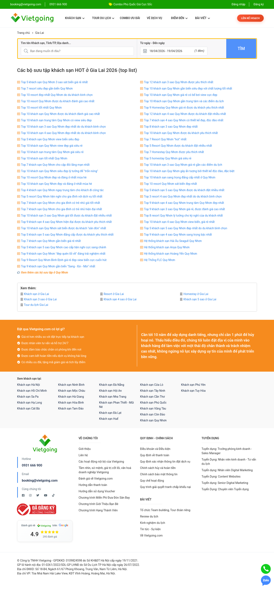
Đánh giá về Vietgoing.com (96, 478)
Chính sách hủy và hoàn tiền (158, 468)
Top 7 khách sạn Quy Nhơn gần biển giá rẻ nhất (51, 241)
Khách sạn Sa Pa (28, 396)
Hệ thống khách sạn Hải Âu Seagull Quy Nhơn (173, 241)
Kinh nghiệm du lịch (152, 522)
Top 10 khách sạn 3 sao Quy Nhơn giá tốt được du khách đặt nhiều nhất (66, 215)
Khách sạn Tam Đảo (71, 408)
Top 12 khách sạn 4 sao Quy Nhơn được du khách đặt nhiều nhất (185, 114)
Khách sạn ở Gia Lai (34, 294)
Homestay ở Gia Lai (194, 294)
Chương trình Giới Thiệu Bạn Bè (98, 504)
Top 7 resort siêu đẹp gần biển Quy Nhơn (47, 88)
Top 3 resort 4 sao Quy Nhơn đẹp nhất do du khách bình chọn (183, 196)
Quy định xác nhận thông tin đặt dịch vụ (165, 461)
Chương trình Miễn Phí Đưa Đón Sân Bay (104, 497)
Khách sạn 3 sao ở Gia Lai (38, 299)
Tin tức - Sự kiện (150, 529)
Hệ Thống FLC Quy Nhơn (159, 260)
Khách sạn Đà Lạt (110, 412)
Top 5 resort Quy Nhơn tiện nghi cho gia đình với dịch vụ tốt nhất (61, 196)
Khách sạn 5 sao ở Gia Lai (198, 299)
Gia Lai (39, 32)
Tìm (241, 48)
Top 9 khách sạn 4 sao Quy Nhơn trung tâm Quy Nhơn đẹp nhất (184, 202)
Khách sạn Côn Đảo (152, 414)
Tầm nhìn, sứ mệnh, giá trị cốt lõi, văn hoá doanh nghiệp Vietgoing (105, 470)
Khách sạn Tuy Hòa (193, 390)
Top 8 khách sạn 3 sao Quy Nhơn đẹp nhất (171, 126)
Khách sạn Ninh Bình (71, 384)
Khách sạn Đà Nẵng (111, 384)
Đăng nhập (238, 4)
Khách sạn (74, 18)
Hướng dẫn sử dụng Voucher (97, 491)
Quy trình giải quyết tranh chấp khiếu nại (165, 487)
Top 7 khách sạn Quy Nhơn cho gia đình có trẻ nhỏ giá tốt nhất (60, 202)
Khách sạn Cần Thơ (152, 396)
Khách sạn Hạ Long (29, 402)
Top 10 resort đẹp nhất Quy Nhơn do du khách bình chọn (57, 94)
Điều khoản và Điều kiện (155, 448)
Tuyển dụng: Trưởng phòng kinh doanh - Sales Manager (227, 451)
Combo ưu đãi (130, 18)
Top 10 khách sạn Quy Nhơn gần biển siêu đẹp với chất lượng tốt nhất (188, 88)
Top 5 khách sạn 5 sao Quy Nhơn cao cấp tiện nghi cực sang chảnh (63, 247)
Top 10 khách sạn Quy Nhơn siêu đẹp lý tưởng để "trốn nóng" (59, 171)
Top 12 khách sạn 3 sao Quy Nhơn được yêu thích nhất (178, 82)
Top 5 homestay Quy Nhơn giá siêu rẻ (167, 158)
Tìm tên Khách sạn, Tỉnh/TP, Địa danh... (46, 43)
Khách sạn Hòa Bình (71, 402)
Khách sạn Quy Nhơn (153, 420)
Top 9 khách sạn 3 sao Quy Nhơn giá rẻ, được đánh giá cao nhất (184, 209)
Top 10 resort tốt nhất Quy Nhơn (41, 107)
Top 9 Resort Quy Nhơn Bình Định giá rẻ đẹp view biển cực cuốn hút (64, 260)
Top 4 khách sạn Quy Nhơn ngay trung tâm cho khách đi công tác (62, 190)
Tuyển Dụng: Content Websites (221, 476)
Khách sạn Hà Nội (28, 384)
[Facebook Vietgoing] (23, 495)
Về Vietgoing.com (151, 535)
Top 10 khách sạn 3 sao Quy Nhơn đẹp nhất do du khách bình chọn (63, 126)
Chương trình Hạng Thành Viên (98, 510)
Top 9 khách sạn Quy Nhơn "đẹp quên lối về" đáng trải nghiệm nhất (63, 253)
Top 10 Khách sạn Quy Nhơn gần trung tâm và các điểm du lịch (184, 101)
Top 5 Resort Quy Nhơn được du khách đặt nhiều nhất (178, 145)
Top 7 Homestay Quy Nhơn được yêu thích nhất (174, 152)
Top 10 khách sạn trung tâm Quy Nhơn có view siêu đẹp (56, 120)
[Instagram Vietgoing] (30, 495)
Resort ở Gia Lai (112, 294)
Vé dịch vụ (154, 18)
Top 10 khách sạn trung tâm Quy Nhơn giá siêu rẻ (52, 152)
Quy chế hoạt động (152, 480)
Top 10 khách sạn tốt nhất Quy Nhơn (44, 158)
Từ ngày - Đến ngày (152, 43)
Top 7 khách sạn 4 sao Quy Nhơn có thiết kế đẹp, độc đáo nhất (183, 120)
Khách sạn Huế (108, 418)
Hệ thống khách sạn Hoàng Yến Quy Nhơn (170, 253)
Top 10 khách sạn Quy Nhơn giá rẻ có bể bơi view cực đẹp (180, 94)
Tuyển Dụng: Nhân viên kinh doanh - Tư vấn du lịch (229, 461)
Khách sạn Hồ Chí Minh (32, 390)
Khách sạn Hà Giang (71, 396)
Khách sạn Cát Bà (28, 408)
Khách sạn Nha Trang (112, 396)
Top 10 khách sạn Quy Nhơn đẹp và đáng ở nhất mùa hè (56, 183)
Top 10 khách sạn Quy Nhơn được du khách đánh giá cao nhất (60, 114)
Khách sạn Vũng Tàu (153, 408)
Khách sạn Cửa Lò (151, 384)
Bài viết (202, 18)
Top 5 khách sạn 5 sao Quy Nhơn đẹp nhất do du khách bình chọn (185, 228)
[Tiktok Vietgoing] (53, 495)
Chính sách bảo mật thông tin (159, 474)
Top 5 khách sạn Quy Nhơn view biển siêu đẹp (50, 139)
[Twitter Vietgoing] (38, 495)
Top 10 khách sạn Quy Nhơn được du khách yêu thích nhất (181, 133)
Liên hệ (83, 455)
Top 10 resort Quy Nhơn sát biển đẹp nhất (170, 183)
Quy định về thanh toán (154, 455)
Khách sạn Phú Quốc (153, 402)
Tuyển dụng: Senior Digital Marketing (225, 482)
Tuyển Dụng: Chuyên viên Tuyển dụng (225, 489)
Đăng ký (259, 4)
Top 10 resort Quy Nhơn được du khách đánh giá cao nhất (57, 101)
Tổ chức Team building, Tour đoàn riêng (165, 510)
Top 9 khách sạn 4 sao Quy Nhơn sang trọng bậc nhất (178, 234)
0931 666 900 (58, 4)
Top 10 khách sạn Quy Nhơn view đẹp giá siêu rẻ (52, 145)
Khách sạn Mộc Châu (71, 390)
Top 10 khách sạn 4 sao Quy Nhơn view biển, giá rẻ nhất (179, 222)
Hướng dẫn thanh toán (93, 485)
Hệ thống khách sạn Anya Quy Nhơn (167, 247)
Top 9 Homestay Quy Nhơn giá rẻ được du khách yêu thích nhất (184, 107)
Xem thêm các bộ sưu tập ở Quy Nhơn (44, 272)
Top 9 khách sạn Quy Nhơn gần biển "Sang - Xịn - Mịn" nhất (58, 266)
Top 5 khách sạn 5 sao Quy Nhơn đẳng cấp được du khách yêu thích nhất (67, 234)
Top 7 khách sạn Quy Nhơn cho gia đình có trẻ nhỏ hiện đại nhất (61, 209)
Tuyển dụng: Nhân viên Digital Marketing (227, 470)
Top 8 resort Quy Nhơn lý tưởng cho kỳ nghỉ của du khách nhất (183, 215)
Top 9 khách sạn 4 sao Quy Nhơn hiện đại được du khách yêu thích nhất (66, 222)
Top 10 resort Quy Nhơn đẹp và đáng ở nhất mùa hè (54, 177)
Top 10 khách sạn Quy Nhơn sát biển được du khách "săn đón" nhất (63, 228)
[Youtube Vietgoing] (46, 495)
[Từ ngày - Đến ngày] (173, 51)
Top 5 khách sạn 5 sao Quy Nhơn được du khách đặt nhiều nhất (184, 190)
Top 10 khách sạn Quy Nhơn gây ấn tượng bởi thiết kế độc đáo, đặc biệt (189, 171)
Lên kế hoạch (250, 18)
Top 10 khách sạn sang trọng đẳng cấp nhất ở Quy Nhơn (179, 177)
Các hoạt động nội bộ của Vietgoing (101, 461)
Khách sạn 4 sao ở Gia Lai (118, 299)
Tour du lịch (103, 18)
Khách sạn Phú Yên (193, 384)
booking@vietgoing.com (40, 480)
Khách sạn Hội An (110, 390)
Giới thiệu (85, 448)
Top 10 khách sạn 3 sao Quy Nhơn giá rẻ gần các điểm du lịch (183, 164)
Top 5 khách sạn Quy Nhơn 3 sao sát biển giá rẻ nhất (54, 82)
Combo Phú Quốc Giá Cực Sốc (133, 4)
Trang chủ (23, 32)
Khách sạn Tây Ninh (152, 390)
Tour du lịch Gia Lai (34, 304)
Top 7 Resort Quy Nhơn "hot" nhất (165, 139)
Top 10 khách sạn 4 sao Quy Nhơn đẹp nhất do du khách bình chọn (63, 133)
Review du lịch (149, 516)
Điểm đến (179, 18)
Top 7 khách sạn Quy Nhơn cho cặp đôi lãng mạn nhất (55, 164)
